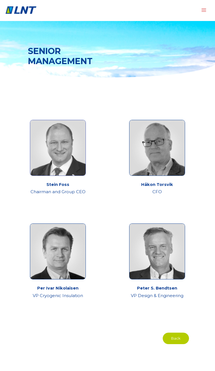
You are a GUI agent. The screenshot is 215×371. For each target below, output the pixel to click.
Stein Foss (57, 184)
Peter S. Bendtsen (157, 288)
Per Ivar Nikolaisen (58, 288)
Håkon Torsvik (157, 184)
